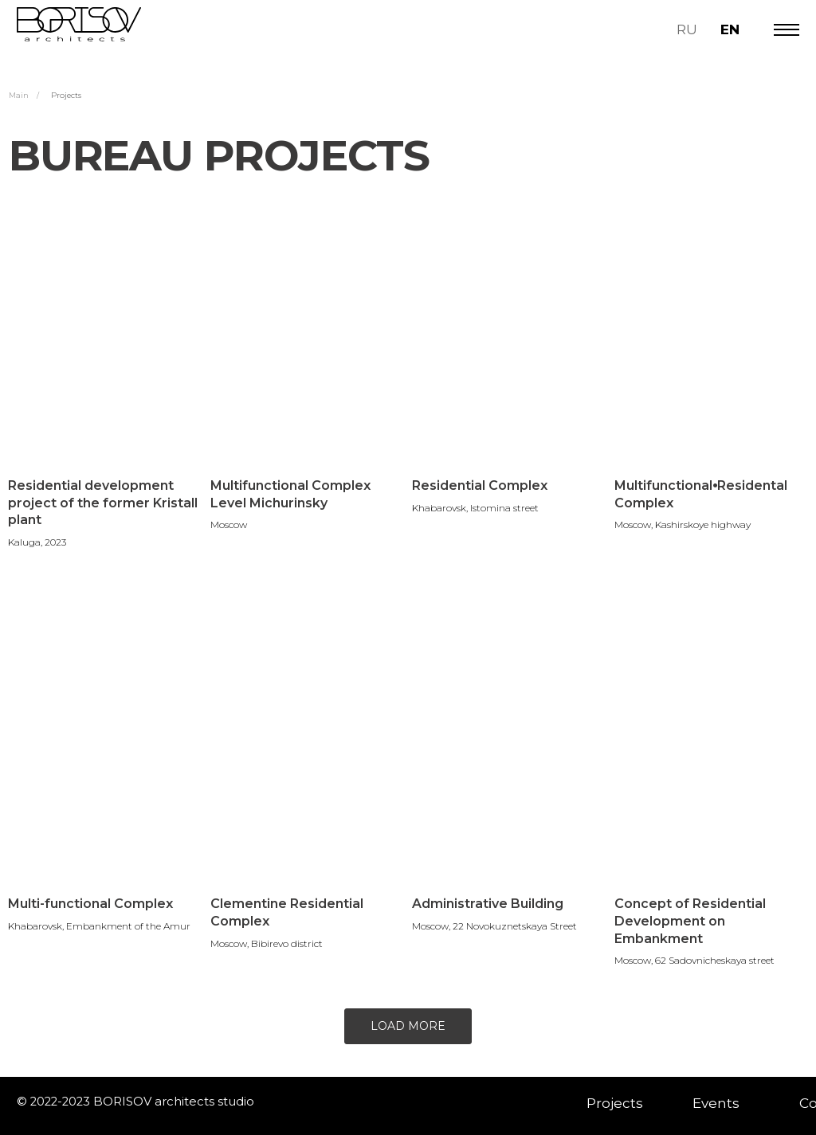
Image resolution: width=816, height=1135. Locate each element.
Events (716, 1102)
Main (19, 95)
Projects (66, 95)
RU (687, 29)
